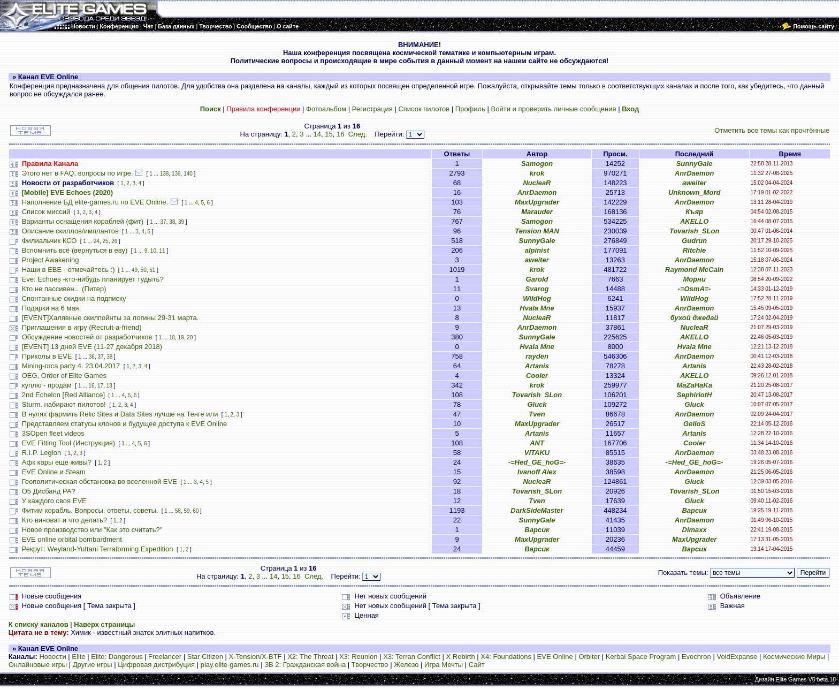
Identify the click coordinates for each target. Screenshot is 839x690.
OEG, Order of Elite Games (64, 375)
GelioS (694, 424)
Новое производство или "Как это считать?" (92, 530)
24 (97, 241)
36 (92, 357)
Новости (52, 657)
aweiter (694, 183)
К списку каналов (38, 624)
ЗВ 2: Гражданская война (305, 665)
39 (181, 222)
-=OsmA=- (694, 289)
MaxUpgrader (537, 202)
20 (190, 337)
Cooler (537, 375)
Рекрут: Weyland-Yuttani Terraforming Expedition (97, 549)
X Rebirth (460, 657)
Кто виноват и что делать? (64, 520)
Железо (406, 665)
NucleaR (537, 183)
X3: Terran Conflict (411, 657)
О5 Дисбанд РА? (48, 491)
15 (328, 134)
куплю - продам (47, 385)
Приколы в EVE (47, 356)
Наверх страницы (104, 624)
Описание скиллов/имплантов (70, 231)
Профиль (470, 109)
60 (196, 511)
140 (188, 174)
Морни (694, 279)
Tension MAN (537, 231)
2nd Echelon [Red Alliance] (63, 395)
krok (537, 173)
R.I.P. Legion (41, 453)
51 (152, 270)
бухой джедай (694, 318)
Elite (78, 657)
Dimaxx (694, 530)
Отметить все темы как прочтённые (771, 130)
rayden (536, 356)
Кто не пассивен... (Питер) (64, 289)
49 (135, 270)
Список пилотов (423, 109)
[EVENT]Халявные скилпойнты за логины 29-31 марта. (110, 318)
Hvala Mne (537, 308)
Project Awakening (50, 260)
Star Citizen (205, 657)
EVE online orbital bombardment (72, 539)
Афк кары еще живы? (56, 462)
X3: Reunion (358, 657)
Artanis (537, 366)
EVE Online (555, 657)
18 (172, 337)
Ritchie (694, 250)
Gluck (536, 404)
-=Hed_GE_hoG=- (537, 462)
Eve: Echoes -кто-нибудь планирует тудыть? (93, 279)
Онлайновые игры (38, 665)
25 (106, 241)
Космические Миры (794, 657)
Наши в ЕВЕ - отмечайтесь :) (68, 270)
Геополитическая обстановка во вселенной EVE (99, 481)
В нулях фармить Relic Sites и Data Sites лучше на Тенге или (121, 414)
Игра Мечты (443, 665)
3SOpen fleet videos (53, 433)
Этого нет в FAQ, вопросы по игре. (77, 173)
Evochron (696, 657)
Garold (537, 279)
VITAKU (537, 453)
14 (317, 134)
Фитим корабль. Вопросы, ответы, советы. (90, 510)
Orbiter (589, 657)
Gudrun (694, 241)
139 (176, 174)
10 (153, 251)
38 (172, 222)
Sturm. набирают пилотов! (64, 404)
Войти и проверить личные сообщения (553, 109)
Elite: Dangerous (116, 657)
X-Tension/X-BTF (255, 657)
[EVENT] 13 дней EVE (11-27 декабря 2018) (92, 347)
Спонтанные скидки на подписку (74, 298)
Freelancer (164, 657)
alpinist (537, 250)
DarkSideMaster (536, 510)
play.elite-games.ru (230, 665)
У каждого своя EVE (54, 501)
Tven (537, 414)
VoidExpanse (736, 657)
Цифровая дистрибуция (156, 665)
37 (163, 222)
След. (357, 134)
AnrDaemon (694, 173)
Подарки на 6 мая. (51, 308)
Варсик (694, 510)
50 (144, 270)
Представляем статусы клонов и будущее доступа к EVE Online (124, 424)
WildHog (537, 298)
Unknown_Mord (694, 192)
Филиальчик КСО (49, 241)
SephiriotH (694, 395)
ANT (537, 443)
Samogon (537, 164)
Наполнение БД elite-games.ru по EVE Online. (95, 202)
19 (181, 337)
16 (340, 134)
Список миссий (46, 212)
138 (164, 174)
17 (100, 386)
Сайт (477, 665)
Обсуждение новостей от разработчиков (87, 337)
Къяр (694, 212)
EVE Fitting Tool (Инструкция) (69, 443)
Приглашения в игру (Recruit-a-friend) (82, 327)
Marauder (537, 212)
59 (186, 511)
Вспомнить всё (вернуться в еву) (75, 250)
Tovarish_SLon (694, 231)
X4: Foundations (505, 657)
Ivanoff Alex (536, 472)
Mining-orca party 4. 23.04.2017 (71, 366)
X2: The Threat (310, 657)
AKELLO (694, 221)
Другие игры (92, 665)
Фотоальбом (326, 109)
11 (162, 251)
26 (114, 241)
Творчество (370, 665)
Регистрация (372, 109)
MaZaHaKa (694, 385)
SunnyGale (694, 164)
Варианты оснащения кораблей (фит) (82, 221)
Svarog (536, 289)
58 (178, 511)
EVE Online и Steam (54, 472)
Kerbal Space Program (641, 657)
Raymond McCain (694, 270)
